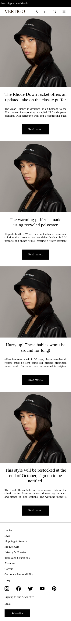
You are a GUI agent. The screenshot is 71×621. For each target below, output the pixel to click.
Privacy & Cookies (15, 552)
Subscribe (17, 613)
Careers (9, 568)
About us (10, 563)
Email (30, 604)
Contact (9, 530)
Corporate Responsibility (19, 574)
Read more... (35, 129)
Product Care (12, 546)
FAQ (7, 535)
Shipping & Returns (16, 541)
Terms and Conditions (17, 557)
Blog (7, 580)
